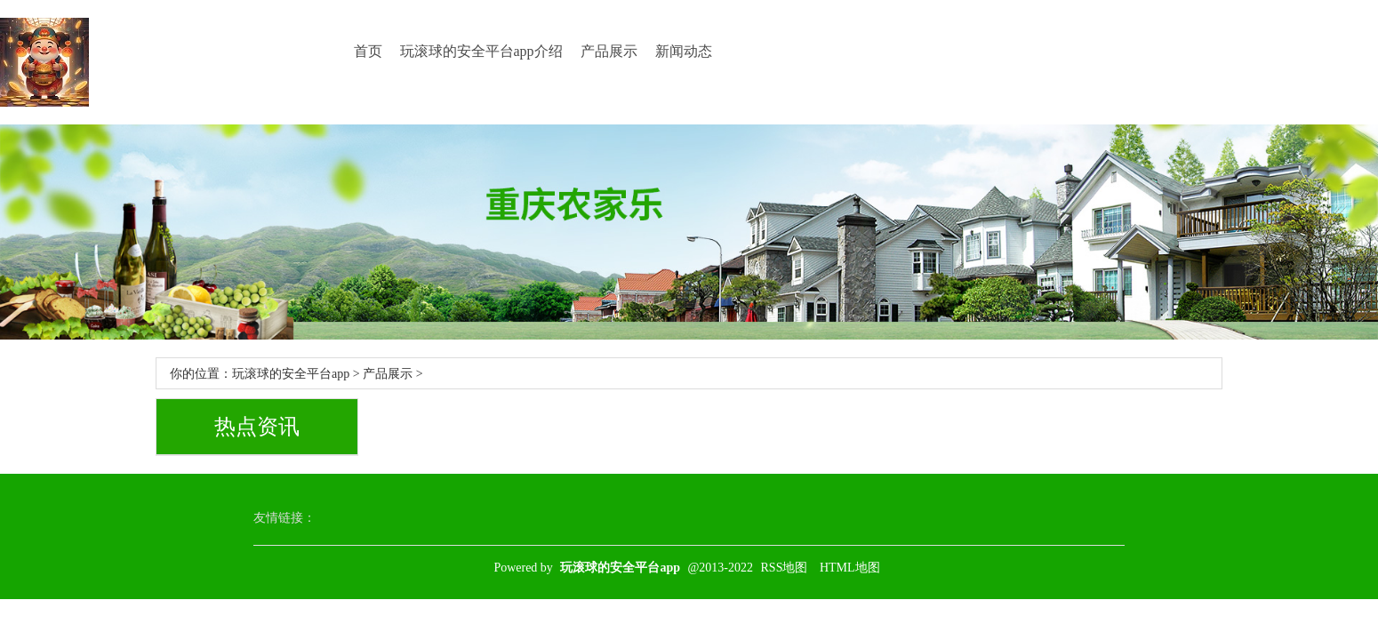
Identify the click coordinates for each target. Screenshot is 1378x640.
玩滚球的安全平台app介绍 (481, 51)
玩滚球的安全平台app (290, 373)
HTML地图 (850, 567)
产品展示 (609, 51)
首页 (368, 51)
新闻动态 (683, 51)
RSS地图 (784, 567)
